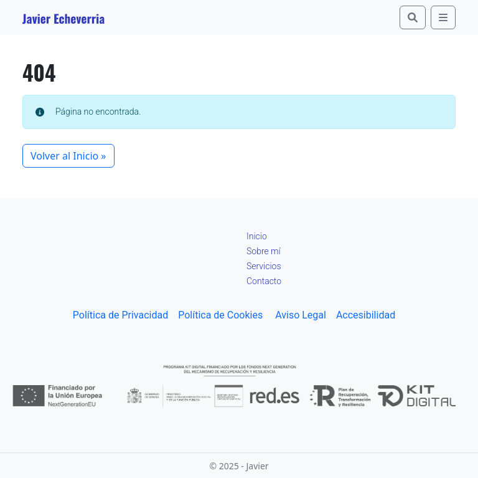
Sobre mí (263, 251)
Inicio (256, 236)
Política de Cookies (220, 315)
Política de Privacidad (120, 315)
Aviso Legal (299, 315)
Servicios (263, 266)
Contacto (263, 281)
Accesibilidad (365, 315)
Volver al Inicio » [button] (68, 156)
